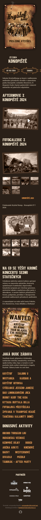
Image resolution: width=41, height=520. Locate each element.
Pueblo (21, 457)
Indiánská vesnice (14, 438)
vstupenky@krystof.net (30, 505)
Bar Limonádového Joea (16, 392)
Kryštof (7, 373)
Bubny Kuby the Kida (15, 397)
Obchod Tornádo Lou (14, 433)
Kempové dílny (11, 442)
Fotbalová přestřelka (16, 407)
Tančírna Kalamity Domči (18, 416)
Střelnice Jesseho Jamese (18, 388)
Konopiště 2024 (28, 198)
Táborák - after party (17, 462)
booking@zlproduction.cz (27, 508)
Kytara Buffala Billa (16, 402)
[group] (11, 70)
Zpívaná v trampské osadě (19, 412)
